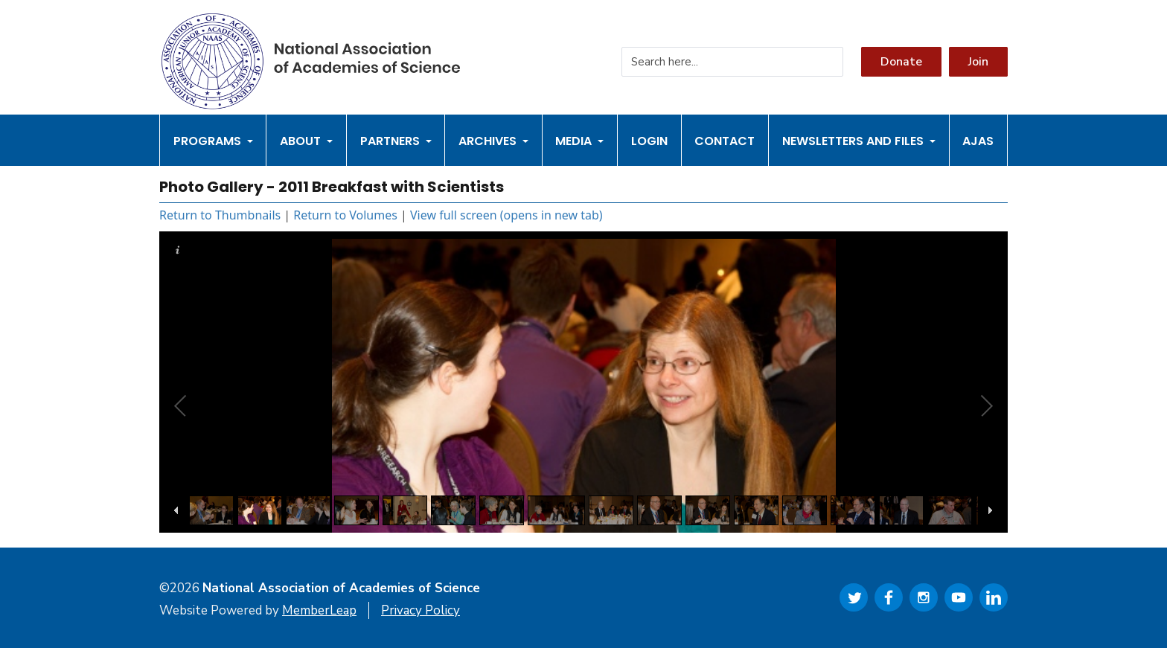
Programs (213, 141)
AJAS (978, 141)
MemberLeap (319, 610)
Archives (493, 141)
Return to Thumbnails (220, 215)
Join (978, 62)
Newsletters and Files (859, 141)
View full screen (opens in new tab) (506, 215)
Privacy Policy (420, 610)
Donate (901, 62)
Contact (724, 141)
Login (649, 141)
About (306, 141)
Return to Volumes (345, 215)
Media (579, 141)
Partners (396, 141)
